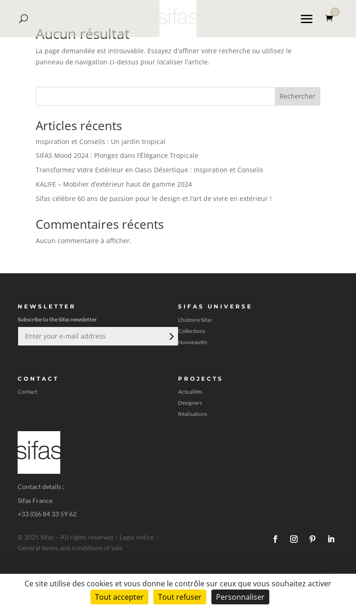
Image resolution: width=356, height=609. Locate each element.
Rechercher (297, 96)
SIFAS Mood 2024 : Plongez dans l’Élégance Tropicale (117, 155)
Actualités (190, 392)
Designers (190, 403)
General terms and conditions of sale (70, 548)
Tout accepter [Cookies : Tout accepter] (119, 597)
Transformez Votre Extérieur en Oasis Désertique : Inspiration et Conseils (149, 169)
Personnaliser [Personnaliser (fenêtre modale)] (240, 597)
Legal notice (137, 537)
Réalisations (192, 414)
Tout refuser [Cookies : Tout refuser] (180, 597)
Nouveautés (192, 342)
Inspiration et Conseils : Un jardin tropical (100, 141)
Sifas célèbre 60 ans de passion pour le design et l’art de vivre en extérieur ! (154, 198)
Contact (27, 392)
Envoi (170, 336)
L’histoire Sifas (195, 320)
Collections (191, 331)
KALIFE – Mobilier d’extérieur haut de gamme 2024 (114, 184)
